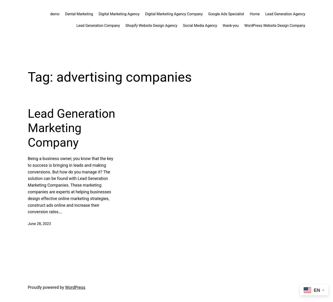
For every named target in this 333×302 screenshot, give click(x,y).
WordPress (75, 287)
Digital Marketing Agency (119, 14)
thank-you (231, 25)
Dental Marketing (79, 14)
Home (255, 14)
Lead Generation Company (98, 25)
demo (55, 14)
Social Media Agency (200, 25)
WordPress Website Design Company (274, 25)
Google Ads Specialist (226, 14)
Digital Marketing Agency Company (174, 14)
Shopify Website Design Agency (151, 25)
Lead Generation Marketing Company (71, 128)
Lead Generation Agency (285, 14)
